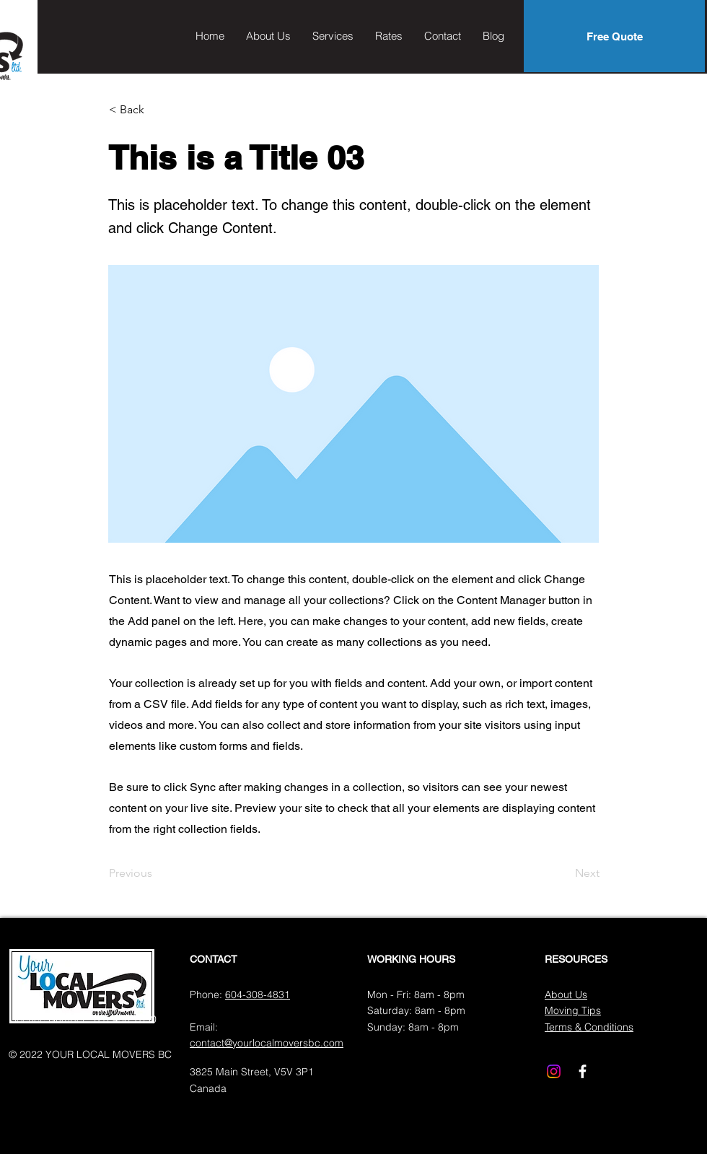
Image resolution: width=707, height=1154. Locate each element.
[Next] (563, 873)
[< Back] (156, 109)
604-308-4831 (257, 994)
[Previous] (156, 873)
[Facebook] (583, 1071)
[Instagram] (554, 1071)
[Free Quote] (614, 36)
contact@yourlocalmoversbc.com (266, 1042)
